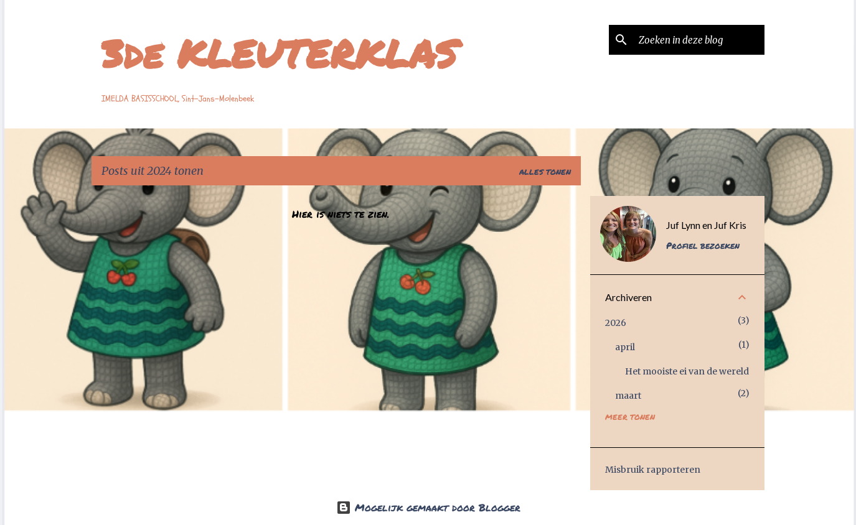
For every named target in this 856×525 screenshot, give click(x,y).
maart (628, 395)
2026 (615, 322)
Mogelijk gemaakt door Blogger (428, 507)
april (625, 347)
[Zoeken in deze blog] (699, 40)
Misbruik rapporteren (652, 469)
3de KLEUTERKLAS (279, 53)
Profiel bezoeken (703, 245)
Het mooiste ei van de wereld (687, 371)
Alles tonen (545, 172)
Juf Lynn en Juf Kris (706, 225)
